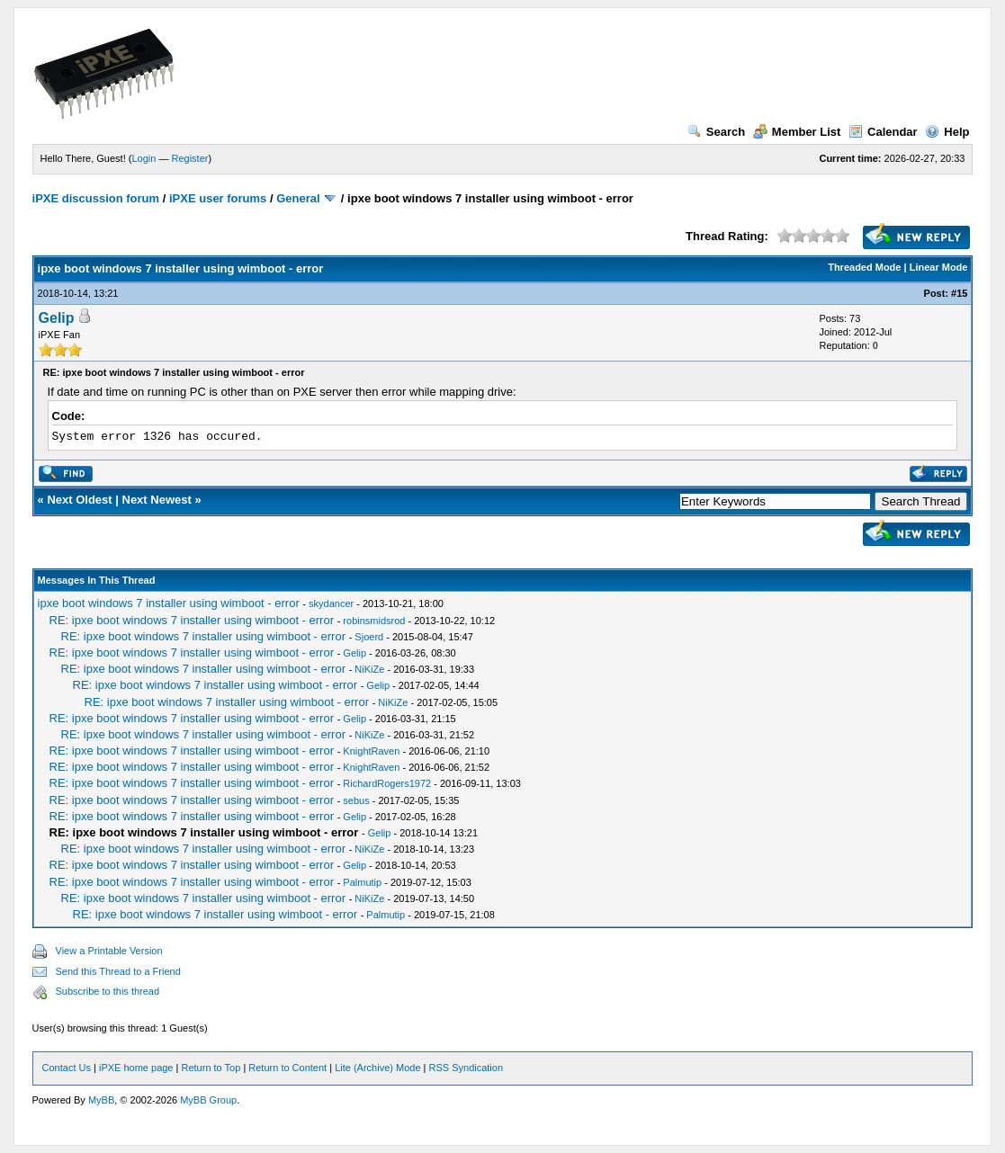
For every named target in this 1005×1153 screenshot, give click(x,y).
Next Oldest (79, 499)
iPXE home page (136, 1067)
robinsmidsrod (374, 620)
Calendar (883, 132)
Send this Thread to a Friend (118, 971)
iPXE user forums (217, 198)
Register (189, 158)
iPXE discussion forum (96, 198)
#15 (959, 293)
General (297, 198)
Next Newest (157, 499)
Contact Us (66, 1067)
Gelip (57, 318)
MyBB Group (208, 1100)
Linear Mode (939, 267)
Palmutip (362, 882)
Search (716, 132)
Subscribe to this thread (108, 991)
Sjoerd (368, 636)
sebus (356, 800)
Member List (797, 132)
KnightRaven (371, 751)
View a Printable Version (109, 950)
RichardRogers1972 (387, 783)
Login (143, 158)
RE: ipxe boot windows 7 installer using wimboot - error (191, 620)
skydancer (331, 603)
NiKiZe (369, 669)
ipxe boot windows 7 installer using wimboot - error (169, 603)
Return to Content (287, 1067)
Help (947, 132)
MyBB (101, 1100)
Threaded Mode (864, 267)
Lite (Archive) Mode (377, 1067)
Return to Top (210, 1067)
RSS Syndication (466, 1067)
